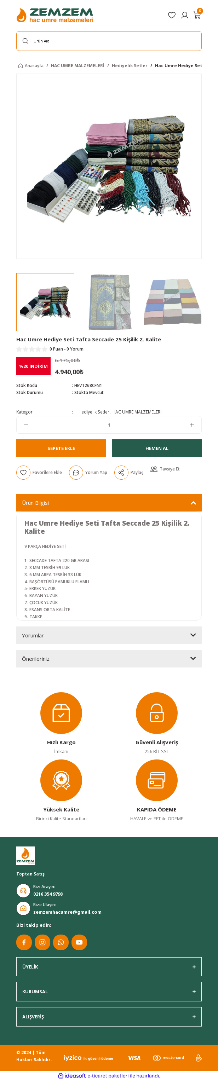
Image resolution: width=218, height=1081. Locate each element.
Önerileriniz (36, 658)
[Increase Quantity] (195, 425)
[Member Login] (184, 15)
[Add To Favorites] (39, 473)
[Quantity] (109, 425)
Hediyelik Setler (94, 412)
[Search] (109, 41)
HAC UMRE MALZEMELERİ (137, 412)
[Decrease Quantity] (22, 425)
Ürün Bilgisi (35, 502)
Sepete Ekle (61, 448)
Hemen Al (156, 448)
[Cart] (197, 15)
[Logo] (56, 15)
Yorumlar (33, 635)
